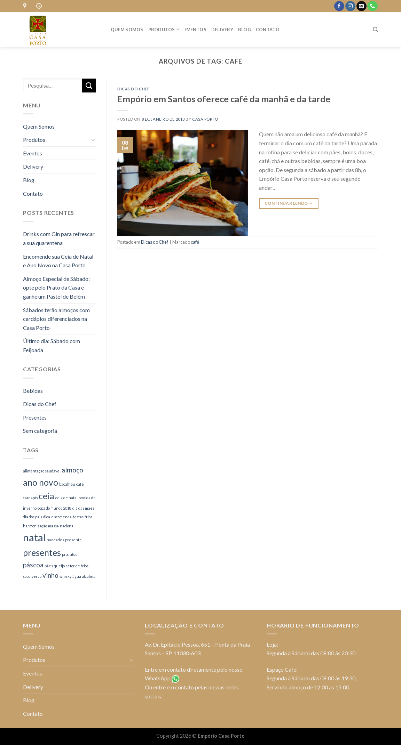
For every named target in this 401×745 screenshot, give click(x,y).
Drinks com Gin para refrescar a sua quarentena (59, 238)
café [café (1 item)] (80, 484)
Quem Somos (127, 29)
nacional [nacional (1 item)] (67, 526)
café (195, 242)
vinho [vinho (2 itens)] (50, 575)
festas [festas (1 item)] (78, 517)
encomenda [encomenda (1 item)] (61, 517)
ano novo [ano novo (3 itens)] (40, 482)
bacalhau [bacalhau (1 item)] (67, 484)
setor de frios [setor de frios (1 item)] (77, 566)
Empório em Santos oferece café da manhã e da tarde (223, 99)
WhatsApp (158, 678)
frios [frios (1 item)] (88, 517)
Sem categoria (40, 430)
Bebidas (33, 390)
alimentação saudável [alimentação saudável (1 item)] (42, 471)
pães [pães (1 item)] (49, 566)
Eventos (195, 29)
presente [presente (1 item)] (73, 539)
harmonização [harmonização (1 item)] (35, 526)
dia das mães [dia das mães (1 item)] (83, 508)
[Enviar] (89, 85)
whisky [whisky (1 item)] (65, 576)
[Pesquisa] (375, 29)
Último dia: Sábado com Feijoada (51, 345)
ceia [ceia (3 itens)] (46, 496)
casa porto (205, 119)
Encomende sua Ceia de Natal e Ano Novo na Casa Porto (58, 261)
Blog (244, 29)
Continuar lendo (289, 203)
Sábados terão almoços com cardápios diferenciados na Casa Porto (56, 319)
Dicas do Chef (39, 403)
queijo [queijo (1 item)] (59, 566)
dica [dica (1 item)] (46, 517)
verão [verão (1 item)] (36, 576)
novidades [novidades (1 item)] (55, 539)
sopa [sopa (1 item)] (27, 576)
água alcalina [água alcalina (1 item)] (83, 576)
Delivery (222, 29)
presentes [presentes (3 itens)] (42, 553)
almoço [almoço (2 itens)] (72, 470)
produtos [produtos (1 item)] (69, 554)
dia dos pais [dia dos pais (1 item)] (32, 517)
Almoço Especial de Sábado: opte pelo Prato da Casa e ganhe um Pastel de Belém (56, 287)
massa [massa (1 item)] (53, 526)
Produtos (164, 29)
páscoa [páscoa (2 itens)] (33, 565)
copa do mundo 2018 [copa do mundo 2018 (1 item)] (54, 508)
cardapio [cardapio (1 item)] (30, 497)
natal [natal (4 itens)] (34, 537)
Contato (268, 29)
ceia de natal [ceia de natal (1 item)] (66, 497)
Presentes (35, 417)
